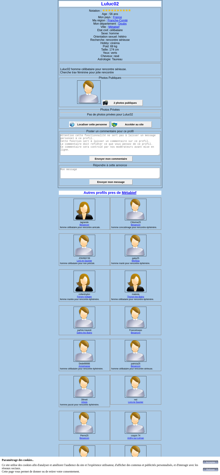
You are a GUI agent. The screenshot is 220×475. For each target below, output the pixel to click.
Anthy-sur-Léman (135, 438)
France (117, 17)
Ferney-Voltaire (84, 297)
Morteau (136, 261)
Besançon (84, 225)
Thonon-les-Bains (135, 297)
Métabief (113, 26)
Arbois (84, 402)
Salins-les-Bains (84, 332)
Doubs (122, 23)
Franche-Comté (118, 20)
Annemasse (84, 366)
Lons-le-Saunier (84, 261)
